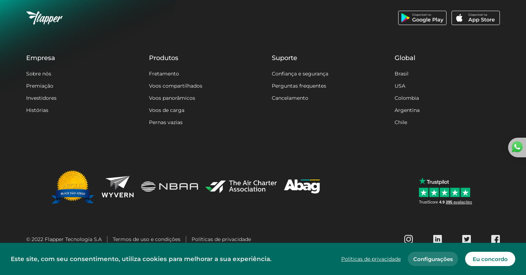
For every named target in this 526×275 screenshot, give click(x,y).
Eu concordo (490, 259)
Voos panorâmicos (172, 98)
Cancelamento (290, 98)
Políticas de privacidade (221, 239)
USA (400, 86)
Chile (401, 122)
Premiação (39, 86)
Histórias (37, 110)
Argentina (407, 110)
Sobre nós (38, 73)
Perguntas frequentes (299, 86)
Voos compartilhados (175, 86)
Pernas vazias (166, 122)
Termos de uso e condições (146, 239)
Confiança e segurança (300, 73)
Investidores (41, 98)
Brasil (402, 73)
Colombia (407, 98)
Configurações (433, 259)
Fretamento (164, 73)
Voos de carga (166, 110)
